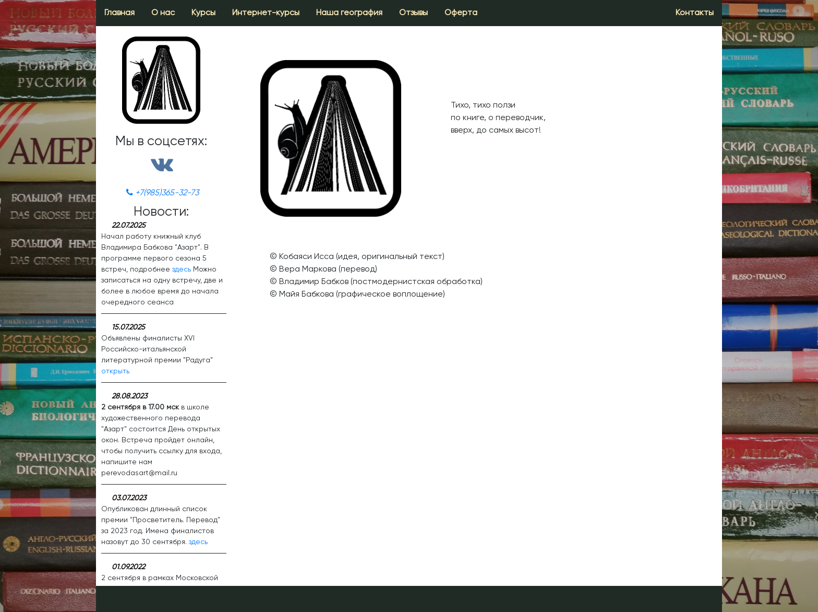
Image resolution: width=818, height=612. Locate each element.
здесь (181, 269)
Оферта (460, 13)
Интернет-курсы (265, 13)
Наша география (349, 13)
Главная (119, 13)
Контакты (695, 13)
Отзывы (413, 13)
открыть (115, 371)
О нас (163, 13)
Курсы (203, 13)
